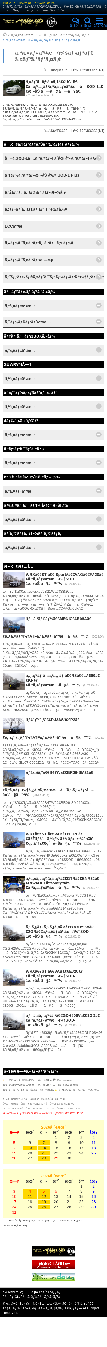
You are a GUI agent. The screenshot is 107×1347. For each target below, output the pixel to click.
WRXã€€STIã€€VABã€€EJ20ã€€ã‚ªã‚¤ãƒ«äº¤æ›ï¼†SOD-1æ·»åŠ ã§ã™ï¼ (54, 976)
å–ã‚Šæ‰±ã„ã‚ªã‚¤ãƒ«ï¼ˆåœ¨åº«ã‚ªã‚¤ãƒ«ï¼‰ (51, 158)
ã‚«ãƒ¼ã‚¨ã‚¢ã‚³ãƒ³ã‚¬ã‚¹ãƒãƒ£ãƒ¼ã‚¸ (40, 243)
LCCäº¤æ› (16, 226)
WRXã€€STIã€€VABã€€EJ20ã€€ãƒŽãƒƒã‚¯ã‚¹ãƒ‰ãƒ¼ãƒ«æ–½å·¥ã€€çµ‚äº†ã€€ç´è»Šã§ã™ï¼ (59, 839)
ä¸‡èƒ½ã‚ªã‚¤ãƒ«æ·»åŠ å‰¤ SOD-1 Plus (42, 175)
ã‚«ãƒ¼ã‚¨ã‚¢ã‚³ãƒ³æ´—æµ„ (30, 260)
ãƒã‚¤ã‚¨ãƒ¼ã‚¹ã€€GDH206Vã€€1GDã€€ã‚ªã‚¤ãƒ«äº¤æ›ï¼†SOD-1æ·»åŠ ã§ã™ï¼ (63, 1020)
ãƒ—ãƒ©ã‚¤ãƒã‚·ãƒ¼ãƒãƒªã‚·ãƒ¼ (31, 1297)
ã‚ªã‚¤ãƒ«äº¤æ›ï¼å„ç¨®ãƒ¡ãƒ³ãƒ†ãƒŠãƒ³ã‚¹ (48, 35)
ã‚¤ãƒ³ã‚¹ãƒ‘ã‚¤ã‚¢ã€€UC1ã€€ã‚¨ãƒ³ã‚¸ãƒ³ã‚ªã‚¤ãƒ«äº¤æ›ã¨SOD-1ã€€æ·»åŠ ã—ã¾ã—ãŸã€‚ (64, 86)
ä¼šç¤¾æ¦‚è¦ (14, 1292)
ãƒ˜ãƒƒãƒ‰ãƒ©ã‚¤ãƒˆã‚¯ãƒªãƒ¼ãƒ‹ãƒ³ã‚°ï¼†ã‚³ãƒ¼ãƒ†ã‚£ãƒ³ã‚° (54, 277)
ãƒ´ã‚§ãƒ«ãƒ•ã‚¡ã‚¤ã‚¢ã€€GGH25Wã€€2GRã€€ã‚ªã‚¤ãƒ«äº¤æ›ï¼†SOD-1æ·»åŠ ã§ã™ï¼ (60, 932)
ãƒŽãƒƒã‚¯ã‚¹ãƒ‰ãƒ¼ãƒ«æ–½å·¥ (35, 192)
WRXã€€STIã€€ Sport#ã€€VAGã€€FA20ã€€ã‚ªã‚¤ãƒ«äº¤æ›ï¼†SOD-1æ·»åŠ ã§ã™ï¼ (65, 579)
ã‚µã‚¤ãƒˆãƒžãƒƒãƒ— (47, 1292)
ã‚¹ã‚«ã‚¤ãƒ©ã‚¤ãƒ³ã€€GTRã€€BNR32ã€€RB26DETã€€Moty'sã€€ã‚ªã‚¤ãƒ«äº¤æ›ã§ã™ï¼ (62, 883)
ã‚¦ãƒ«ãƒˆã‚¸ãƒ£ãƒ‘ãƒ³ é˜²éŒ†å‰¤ (36, 209)
